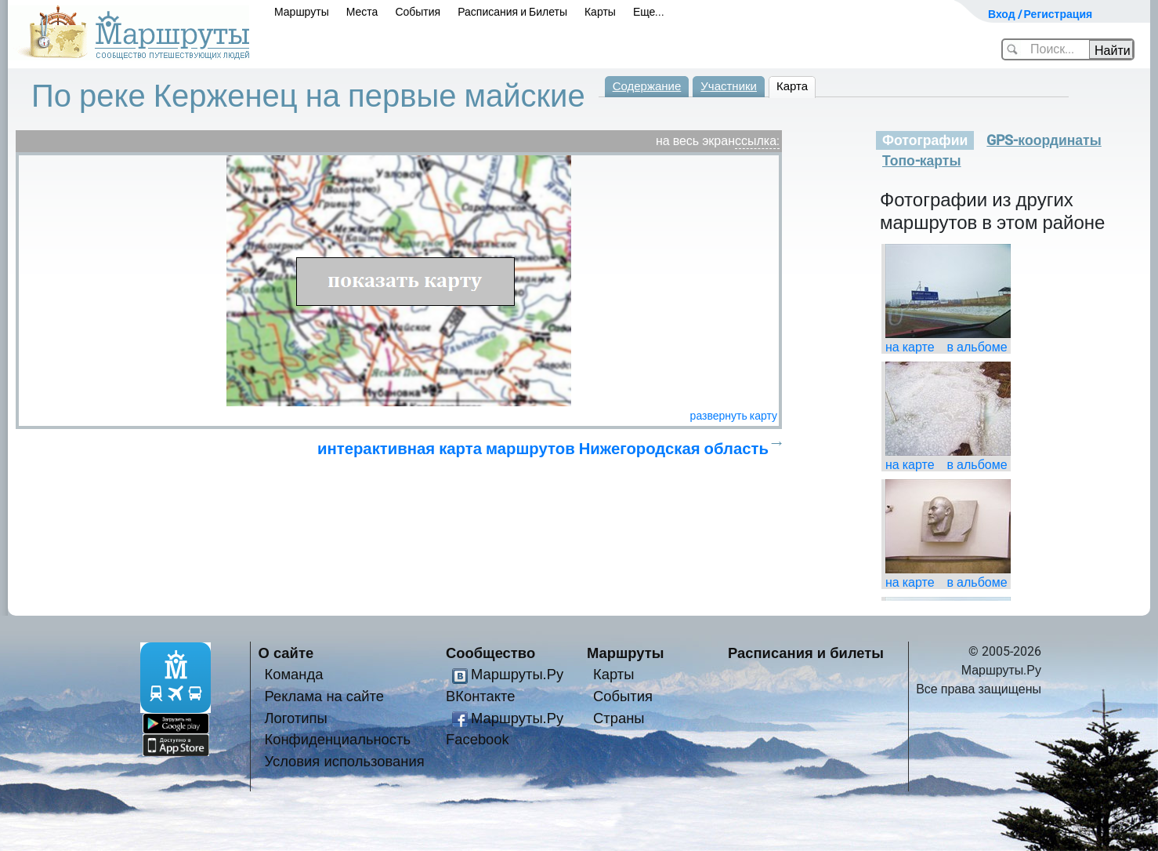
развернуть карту (733, 415)
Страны (619, 718)
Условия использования (345, 761)
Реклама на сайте (325, 696)
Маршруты (301, 11)
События (417, 11)
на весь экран (695, 140)
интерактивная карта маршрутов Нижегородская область (543, 448)
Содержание (647, 86)
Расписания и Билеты (512, 11)
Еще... (649, 11)
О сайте (286, 653)
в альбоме (977, 347)
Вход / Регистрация (1040, 14)
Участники (728, 86)
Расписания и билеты (806, 653)
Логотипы (296, 718)
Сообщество (490, 653)
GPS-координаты (1043, 140)
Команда (294, 674)
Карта (792, 86)
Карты (600, 11)
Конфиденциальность (338, 739)
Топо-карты (921, 161)
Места (362, 11)
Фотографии (925, 140)
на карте (910, 347)
